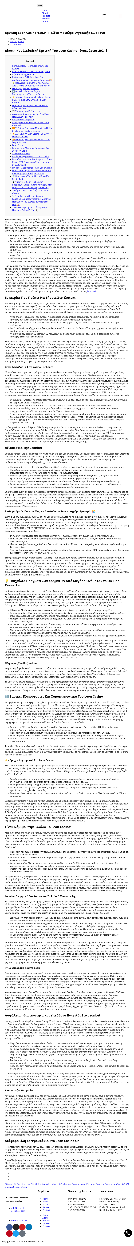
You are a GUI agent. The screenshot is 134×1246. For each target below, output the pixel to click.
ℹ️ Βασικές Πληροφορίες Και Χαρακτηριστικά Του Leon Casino (28, 93)
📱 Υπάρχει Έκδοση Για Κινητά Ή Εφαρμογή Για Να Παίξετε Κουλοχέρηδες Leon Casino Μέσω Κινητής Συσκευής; (32, 184)
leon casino (92, 291)
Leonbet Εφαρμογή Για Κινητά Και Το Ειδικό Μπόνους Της (30, 107)
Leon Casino (18, 145)
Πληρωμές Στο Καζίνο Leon (25, 88)
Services (46, 18)
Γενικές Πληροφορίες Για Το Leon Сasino (32, 167)
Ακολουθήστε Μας (21, 153)
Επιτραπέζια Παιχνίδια (23, 119)
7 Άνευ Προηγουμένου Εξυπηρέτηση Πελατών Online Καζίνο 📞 (30, 209)
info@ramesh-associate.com (18, 1209)
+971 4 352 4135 (19, 1220)
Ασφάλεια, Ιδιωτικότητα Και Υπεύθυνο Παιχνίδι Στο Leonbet (30, 115)
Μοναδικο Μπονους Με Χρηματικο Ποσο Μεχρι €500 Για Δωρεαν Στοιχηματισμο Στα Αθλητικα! (32, 162)
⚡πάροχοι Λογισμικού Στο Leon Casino (31, 97)
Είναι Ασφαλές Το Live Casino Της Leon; (31, 71)
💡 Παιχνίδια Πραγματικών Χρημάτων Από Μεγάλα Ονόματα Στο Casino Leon (31, 84)
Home (45, 10)
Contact (46, 21)
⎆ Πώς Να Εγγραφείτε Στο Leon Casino (30, 156)
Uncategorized (17, 41)
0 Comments (16, 44)
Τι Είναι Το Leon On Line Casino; (27, 196)
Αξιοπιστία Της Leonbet (23, 74)
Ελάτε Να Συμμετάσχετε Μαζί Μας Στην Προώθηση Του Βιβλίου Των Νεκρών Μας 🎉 (31, 201)
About (45, 13)
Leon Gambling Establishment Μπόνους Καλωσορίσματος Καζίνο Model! (31, 172)
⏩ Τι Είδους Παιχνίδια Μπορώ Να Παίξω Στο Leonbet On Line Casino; (32, 129)
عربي (104, 14)
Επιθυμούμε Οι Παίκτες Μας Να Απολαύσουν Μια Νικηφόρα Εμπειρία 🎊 (32, 78)
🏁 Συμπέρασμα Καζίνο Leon (26, 111)
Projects (46, 15)
